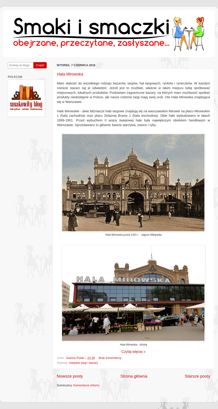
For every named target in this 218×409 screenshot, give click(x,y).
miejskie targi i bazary (83, 362)
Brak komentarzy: (110, 358)
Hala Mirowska (70, 74)
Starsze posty (197, 376)
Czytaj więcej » (133, 352)
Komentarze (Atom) (86, 385)
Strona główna (133, 376)
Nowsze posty (70, 376)
